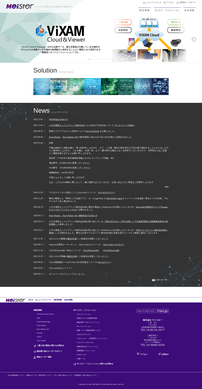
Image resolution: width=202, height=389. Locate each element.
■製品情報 (37, 310)
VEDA (39, 337)
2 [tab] (93, 59)
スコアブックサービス (85, 342)
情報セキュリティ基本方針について (38, 375)
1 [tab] (89, 59)
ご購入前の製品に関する (50, 345)
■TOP (30, 300)
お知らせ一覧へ (162, 280)
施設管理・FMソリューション (88, 322)
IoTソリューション (84, 314)
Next (194, 39)
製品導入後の (49, 351)
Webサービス (82, 355)
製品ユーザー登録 (44, 357)
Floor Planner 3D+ (43, 329)
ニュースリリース (154, 2)
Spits (38, 318)
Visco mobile (41, 341)
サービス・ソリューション (167, 10)
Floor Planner (41, 325)
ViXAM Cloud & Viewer (45, 314)
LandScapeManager (43, 322)
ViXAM (39, 333)
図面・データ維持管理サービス (89, 330)
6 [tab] (109, 59)
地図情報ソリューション (86, 351)
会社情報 (189, 10)
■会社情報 (68, 300)
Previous (8, 39)
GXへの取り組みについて (63, 375)
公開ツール (81, 359)
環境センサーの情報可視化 (87, 318)
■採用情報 (58, 300)
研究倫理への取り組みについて (85, 375)
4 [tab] (101, 59)
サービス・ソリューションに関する (95, 364)
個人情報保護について (16, 375)
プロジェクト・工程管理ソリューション (92, 338)
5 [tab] (105, 59)
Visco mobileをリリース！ (61, 268)
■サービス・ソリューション (84, 310)
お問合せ (165, 354)
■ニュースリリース (43, 300)
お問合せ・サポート (187, 2)
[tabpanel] (101, 31)
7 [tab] (112, 59)
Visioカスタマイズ (84, 334)
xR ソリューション (84, 326)
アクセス (170, 2)
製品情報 (144, 10)
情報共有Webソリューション (88, 347)
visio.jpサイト (104, 262)
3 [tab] (97, 59)
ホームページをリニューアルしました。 (68, 274)
